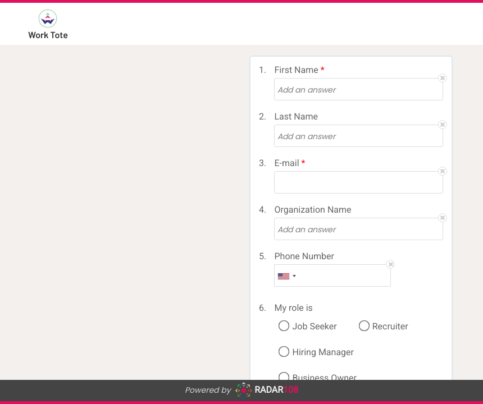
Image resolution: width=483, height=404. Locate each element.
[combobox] (287, 276)
